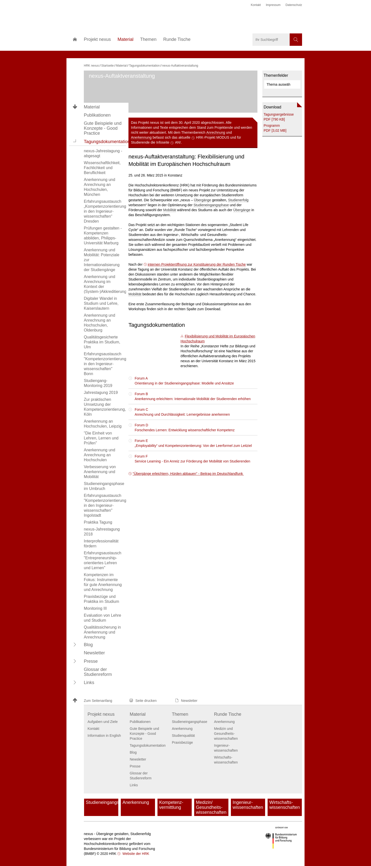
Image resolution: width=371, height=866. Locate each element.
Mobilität (169, 210)
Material (92, 106)
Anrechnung (215, 132)
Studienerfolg (238, 200)
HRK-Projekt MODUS (212, 137)
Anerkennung (141, 137)
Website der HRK (135, 854)
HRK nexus (91, 65)
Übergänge (202, 200)
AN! (178, 142)
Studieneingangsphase (211, 205)
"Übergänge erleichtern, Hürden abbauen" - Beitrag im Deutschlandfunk (188, 474)
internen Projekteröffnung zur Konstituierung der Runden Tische (197, 264)
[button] (74, 141)
